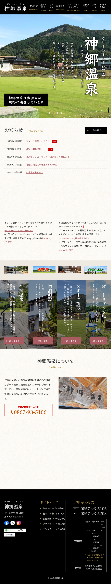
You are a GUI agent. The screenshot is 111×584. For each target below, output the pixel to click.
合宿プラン (86, 7)
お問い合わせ (103, 7)
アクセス (94, 7)
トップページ (49, 508)
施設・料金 (43, 7)
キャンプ (51, 7)
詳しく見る (14, 340)
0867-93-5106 (30, 411)
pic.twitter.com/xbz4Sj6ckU (18, 230)
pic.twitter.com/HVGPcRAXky (74, 238)
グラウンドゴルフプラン (74, 7)
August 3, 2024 (66, 249)
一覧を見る (95, 130)
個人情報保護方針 (64, 529)
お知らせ (33, 7)
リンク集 (47, 529)
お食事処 (60, 7)
